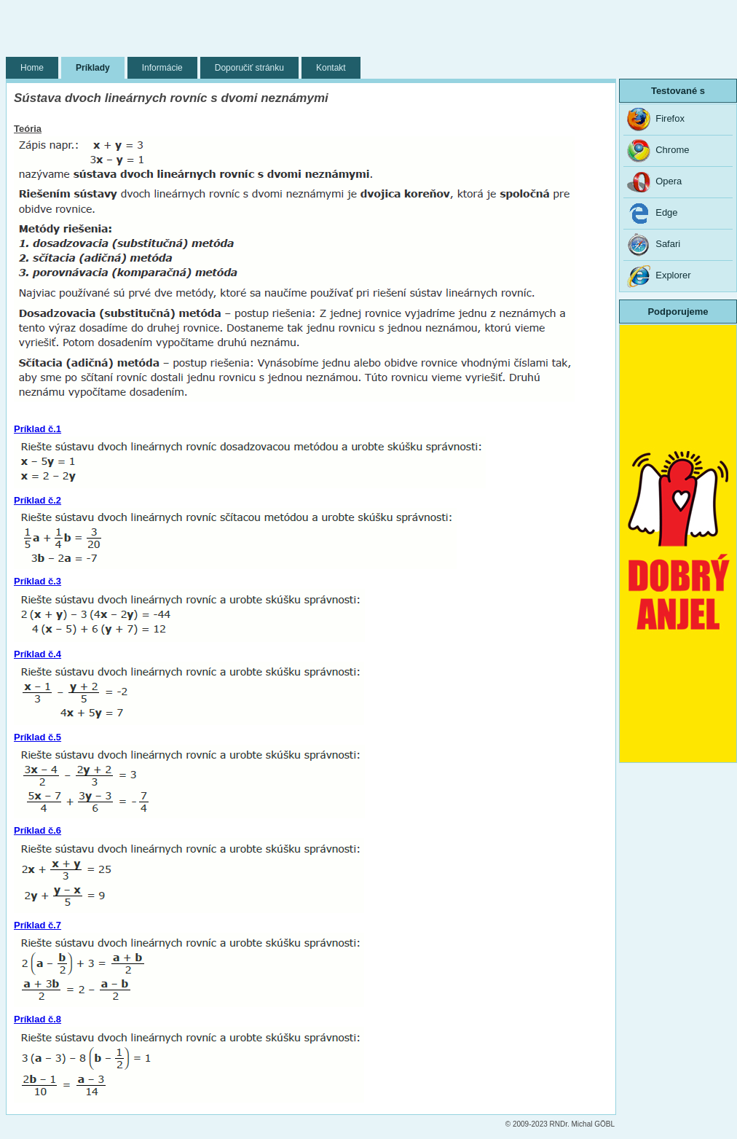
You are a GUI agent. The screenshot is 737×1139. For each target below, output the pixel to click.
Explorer (659, 276)
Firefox (656, 119)
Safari (653, 245)
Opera (654, 182)
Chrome (658, 151)
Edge (652, 213)
